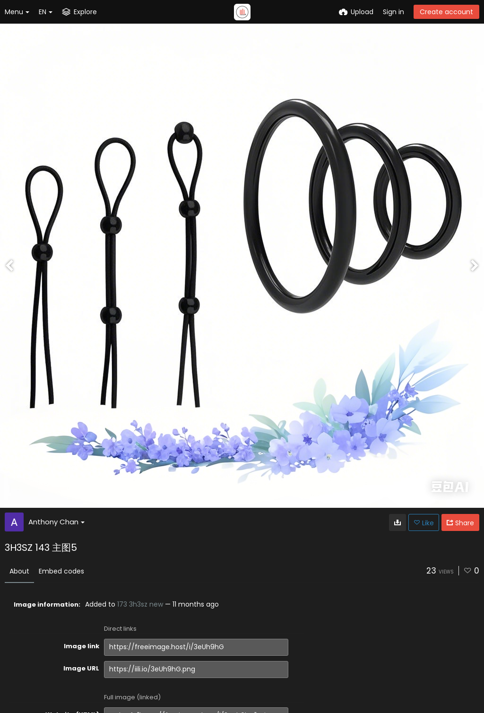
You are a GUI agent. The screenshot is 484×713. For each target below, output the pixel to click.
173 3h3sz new (140, 604)
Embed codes (61, 571)
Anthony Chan (56, 522)
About (19, 571)
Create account (446, 12)
